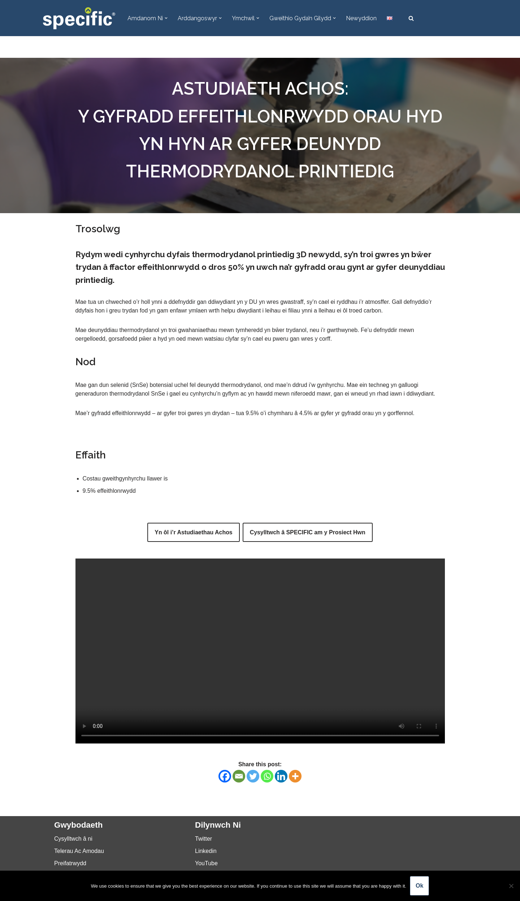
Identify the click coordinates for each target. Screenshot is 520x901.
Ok (419, 886)
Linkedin (206, 852)
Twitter (203, 839)
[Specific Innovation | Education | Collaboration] (79, 18)
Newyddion (361, 18)
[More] (295, 776)
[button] (166, 18)
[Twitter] (253, 776)
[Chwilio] (411, 18)
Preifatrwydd (70, 864)
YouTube (206, 864)
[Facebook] (224, 776)
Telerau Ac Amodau (79, 852)
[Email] (239, 776)
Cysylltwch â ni (73, 839)
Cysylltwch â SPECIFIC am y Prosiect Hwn (308, 533)
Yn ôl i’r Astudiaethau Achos (193, 533)
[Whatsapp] (267, 776)
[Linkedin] (281, 776)
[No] (511, 885)
